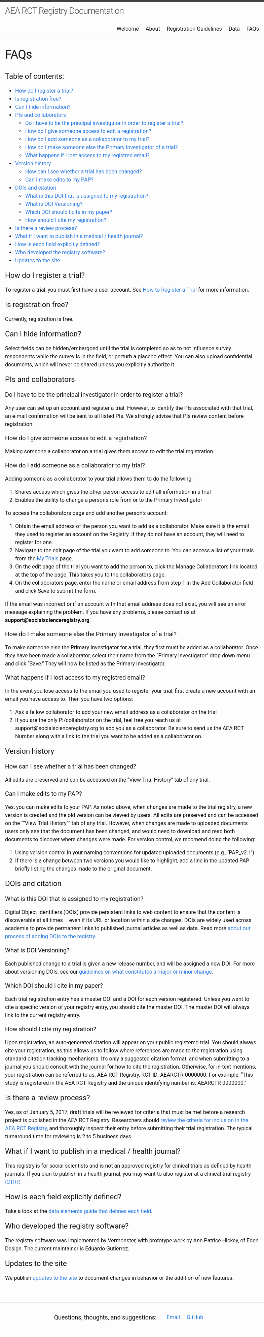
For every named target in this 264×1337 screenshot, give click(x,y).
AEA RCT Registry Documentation (64, 11)
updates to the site (55, 1278)
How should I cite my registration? (65, 220)
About (153, 29)
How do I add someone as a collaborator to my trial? (87, 139)
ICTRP (12, 1182)
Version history (33, 163)
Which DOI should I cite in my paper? (68, 212)
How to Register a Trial (170, 290)
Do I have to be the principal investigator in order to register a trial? (104, 123)
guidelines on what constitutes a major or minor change (145, 972)
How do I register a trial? (44, 91)
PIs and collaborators (40, 115)
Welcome (128, 29)
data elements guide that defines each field (99, 1211)
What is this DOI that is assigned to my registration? (86, 196)
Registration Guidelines (194, 29)
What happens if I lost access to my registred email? (87, 155)
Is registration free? (38, 99)
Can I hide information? (43, 107)
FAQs (253, 29)
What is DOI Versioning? (53, 204)
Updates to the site (37, 260)
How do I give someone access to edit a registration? (88, 131)
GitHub (195, 1317)
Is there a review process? (46, 228)
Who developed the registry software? (60, 252)
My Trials (47, 558)
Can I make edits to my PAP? (59, 179)
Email (173, 1317)
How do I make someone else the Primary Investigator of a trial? (101, 147)
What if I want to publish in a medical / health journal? (79, 236)
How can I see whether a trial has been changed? (83, 171)
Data (234, 29)
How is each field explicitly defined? (57, 244)
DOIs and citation (35, 188)
